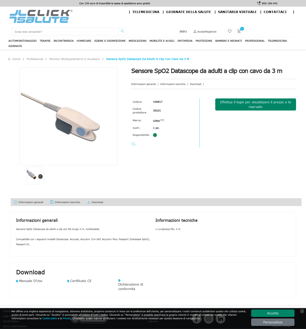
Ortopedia (184, 40)
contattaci (275, 12)
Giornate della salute (188, 12)
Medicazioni (137, 40)
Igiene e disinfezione (109, 40)
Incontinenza (63, 40)
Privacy (67, 318)
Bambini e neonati (228, 40)
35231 (157, 110)
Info (183, 31)
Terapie (45, 40)
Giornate (15, 46)
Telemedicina (145, 12)
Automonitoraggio (22, 40)
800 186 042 (270, 3)
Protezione (204, 40)
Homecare (84, 40)
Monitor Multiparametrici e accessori (74, 59)
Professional (255, 40)
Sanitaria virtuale (237, 12)
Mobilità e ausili (161, 40)
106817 (157, 101)
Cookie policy (49, 318)
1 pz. (156, 127)
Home (14, 59)
